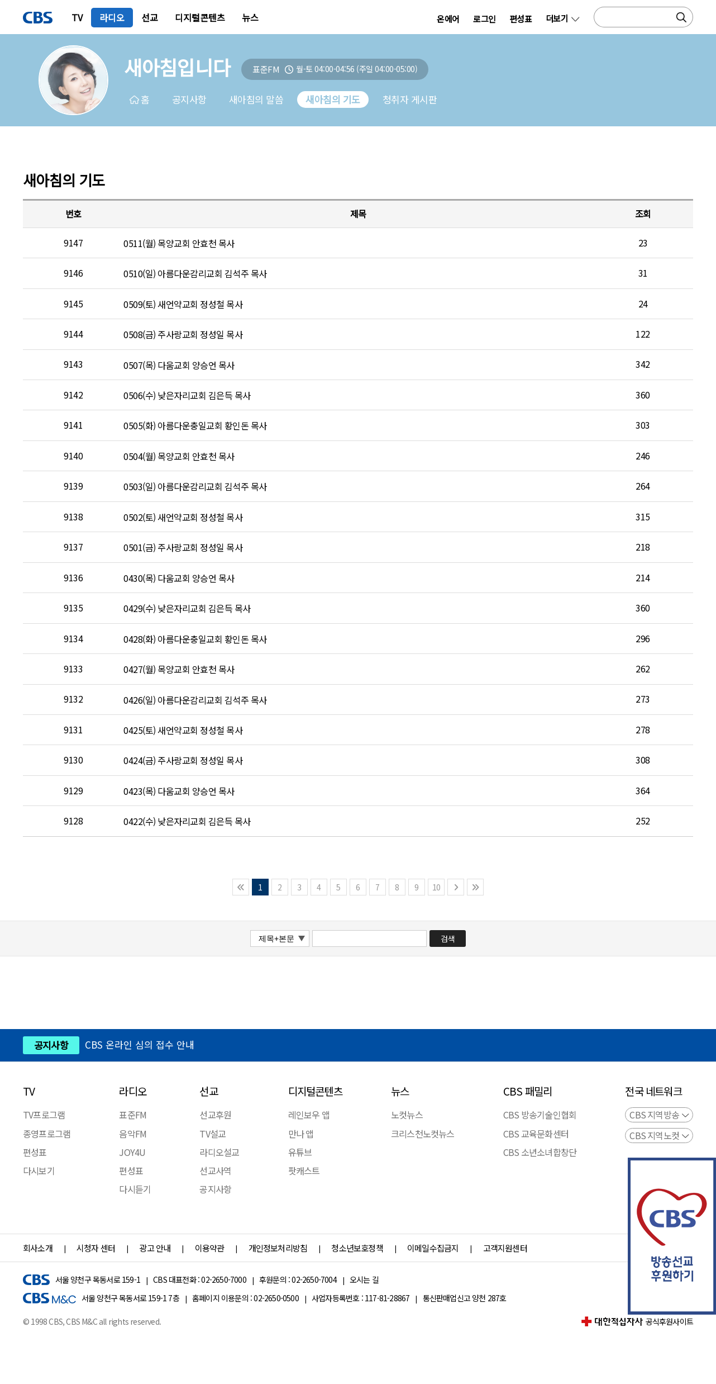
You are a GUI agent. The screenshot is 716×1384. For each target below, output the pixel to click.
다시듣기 (135, 1189)
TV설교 (212, 1133)
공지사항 (189, 99)
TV (77, 17)
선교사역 (215, 1170)
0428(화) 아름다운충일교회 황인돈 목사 (195, 638)
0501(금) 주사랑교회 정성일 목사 (182, 547)
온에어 (448, 18)
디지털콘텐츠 (200, 17)
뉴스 (250, 17)
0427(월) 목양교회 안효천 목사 (179, 669)
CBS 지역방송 (654, 1114)
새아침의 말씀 (256, 99)
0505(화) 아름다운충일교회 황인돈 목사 (195, 425)
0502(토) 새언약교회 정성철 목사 (182, 517)
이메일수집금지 (433, 1248)
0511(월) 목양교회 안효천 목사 (179, 243)
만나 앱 (301, 1133)
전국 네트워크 (653, 1091)
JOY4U (132, 1152)
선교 (149, 17)
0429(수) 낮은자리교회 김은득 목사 (187, 608)
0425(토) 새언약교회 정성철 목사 (182, 730)
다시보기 (39, 1170)
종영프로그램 (46, 1133)
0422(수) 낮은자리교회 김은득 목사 (187, 821)
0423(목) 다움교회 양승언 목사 (179, 791)
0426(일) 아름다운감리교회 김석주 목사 (195, 699)
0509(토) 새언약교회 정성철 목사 (182, 303)
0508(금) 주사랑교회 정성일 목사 (182, 334)
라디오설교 (219, 1152)
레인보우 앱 (309, 1115)
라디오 (112, 17)
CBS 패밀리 (527, 1091)
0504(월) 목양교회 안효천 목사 (179, 456)
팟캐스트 (304, 1170)
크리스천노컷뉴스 (423, 1133)
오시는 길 (364, 1280)
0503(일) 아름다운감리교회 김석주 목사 (195, 486)
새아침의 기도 (333, 99)
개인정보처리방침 (278, 1248)
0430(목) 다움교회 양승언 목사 (179, 578)
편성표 (520, 18)
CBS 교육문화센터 (536, 1133)
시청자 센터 (96, 1248)
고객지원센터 (505, 1248)
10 (436, 887)
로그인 (484, 18)
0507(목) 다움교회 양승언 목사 (179, 364)
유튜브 (300, 1152)
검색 (448, 938)
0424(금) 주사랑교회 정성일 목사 (182, 760)
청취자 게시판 (410, 99)
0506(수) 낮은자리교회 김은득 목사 (187, 395)
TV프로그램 (44, 1115)
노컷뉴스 (407, 1115)
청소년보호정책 (357, 1248)
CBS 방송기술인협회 (539, 1115)
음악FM (132, 1133)
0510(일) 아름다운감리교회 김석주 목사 (195, 273)
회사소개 (37, 1248)
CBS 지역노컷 (654, 1135)
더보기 (557, 18)
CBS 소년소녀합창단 (539, 1152)
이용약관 (210, 1248)
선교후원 (215, 1115)
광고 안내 (154, 1248)
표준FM (132, 1115)
